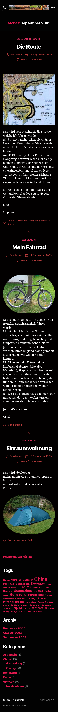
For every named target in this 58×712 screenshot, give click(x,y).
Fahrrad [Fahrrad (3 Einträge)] (25, 587)
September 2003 (14, 637)
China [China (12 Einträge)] (40, 579)
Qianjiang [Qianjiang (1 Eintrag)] (49, 602)
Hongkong (34, 220)
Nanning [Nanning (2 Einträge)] (19, 601)
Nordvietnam (15, 686)
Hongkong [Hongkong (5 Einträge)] (18, 595)
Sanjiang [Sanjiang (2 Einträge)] (46, 605)
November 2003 (14, 628)
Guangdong (14, 663)
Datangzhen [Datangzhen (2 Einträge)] (23, 583)
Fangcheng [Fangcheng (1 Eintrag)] (37, 587)
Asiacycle (18, 699)
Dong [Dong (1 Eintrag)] (48, 584)
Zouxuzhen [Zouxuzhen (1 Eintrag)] (37, 612)
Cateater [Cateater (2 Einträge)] (28, 579)
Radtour (45, 220)
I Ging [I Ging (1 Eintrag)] (49, 595)
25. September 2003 (40, 54)
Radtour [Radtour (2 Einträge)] (15, 605)
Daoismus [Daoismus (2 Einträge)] (8, 583)
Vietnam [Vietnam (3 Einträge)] (37, 608)
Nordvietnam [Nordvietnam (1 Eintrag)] (31, 602)
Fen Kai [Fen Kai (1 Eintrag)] (46, 587)
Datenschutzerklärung (17, 556)
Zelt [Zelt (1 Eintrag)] (29, 612)
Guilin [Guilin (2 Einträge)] (47, 591)
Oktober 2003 (12, 632)
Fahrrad (17, 424)
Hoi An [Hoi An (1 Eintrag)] (5, 595)
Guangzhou (21, 220)
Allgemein (24, 39)
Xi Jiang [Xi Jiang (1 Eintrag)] (6, 612)
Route (36, 39)
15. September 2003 (40, 255)
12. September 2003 (40, 456)
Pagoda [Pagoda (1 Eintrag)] (41, 602)
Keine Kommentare (31, 59)
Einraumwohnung (29, 448)
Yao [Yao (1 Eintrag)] (24, 612)
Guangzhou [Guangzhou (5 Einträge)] (23, 591)
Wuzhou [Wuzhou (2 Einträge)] (49, 608)
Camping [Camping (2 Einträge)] (16, 579)
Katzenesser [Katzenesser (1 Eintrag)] (8, 599)
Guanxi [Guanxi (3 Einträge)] (38, 590)
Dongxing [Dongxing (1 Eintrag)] (15, 587)
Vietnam (8, 682)
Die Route (29, 46)
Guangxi (11, 668)
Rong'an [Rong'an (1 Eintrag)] (24, 605)
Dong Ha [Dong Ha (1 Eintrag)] (6, 587)
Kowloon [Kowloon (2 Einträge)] (20, 598)
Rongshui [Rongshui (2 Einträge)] (35, 605)
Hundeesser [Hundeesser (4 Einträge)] (37, 595)
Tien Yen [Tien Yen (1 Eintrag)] (26, 608)
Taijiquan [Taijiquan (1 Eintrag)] (6, 608)
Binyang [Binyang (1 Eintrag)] (6, 580)
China (10, 220)
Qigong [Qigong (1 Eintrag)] (6, 605)
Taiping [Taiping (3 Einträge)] (17, 608)
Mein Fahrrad (29, 247)
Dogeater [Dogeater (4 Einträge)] (38, 583)
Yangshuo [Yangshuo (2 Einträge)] (16, 611)
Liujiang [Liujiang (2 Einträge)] (31, 598)
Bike (9, 424)
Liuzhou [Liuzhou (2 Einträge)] (41, 598)
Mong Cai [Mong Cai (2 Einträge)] (8, 601)
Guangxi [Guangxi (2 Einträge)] (7, 591)
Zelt (30, 540)
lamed (18, 54)
